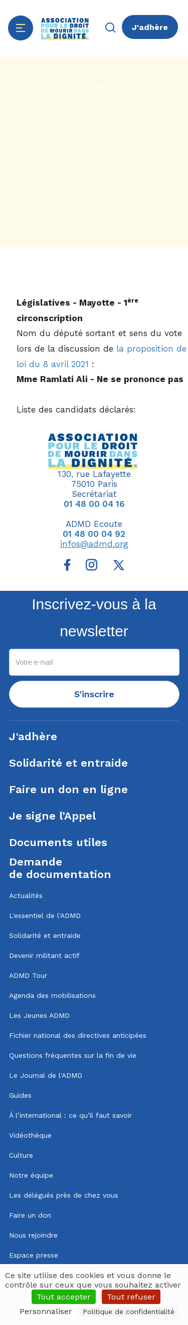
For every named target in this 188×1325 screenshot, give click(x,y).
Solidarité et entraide (68, 763)
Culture (21, 1155)
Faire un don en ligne (68, 789)
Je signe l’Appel (52, 816)
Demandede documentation (60, 868)
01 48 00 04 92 (94, 534)
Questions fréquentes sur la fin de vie (72, 1055)
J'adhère (150, 27)
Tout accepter (64, 1297)
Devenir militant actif (44, 955)
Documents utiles (58, 842)
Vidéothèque (30, 1135)
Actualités (26, 895)
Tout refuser (131, 1297)
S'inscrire (94, 694)
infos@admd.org (94, 544)
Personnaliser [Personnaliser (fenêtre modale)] (46, 1311)
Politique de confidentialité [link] (128, 1312)
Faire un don (30, 1215)
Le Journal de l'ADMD (45, 1075)
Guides (20, 1095)
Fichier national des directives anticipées (77, 1035)
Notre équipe (31, 1175)
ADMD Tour (28, 975)
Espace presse (33, 1255)
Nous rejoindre (33, 1235)
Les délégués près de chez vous (63, 1195)
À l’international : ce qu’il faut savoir (70, 1115)
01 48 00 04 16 (94, 504)
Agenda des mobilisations (52, 995)
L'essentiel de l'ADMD (45, 915)
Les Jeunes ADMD (39, 1015)
